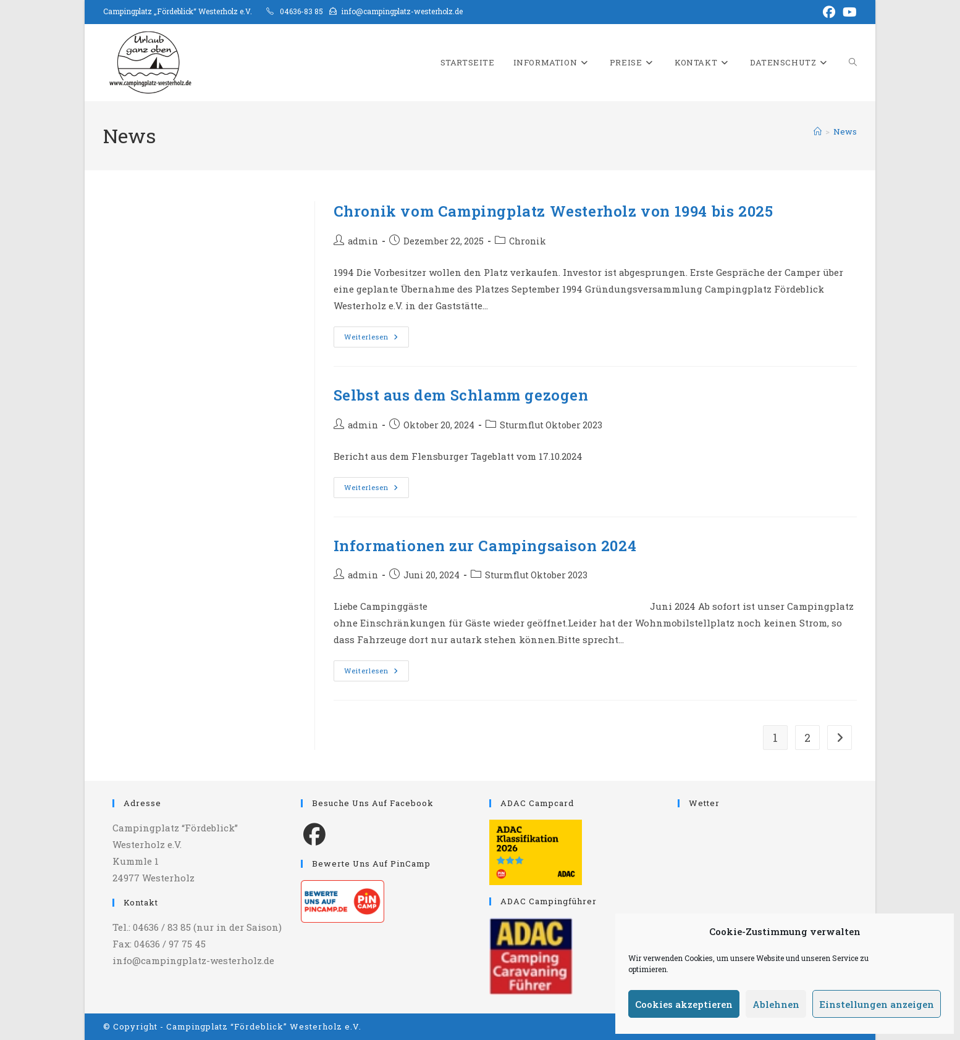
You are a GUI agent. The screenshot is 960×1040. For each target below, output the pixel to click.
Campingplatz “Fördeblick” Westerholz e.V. (263, 1026)
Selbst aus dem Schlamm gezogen (461, 395)
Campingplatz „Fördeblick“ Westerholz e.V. (177, 11)
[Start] (818, 131)
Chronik (527, 241)
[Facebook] (314, 833)
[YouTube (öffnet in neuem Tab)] (848, 12)
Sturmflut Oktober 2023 (551, 425)
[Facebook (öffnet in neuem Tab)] (829, 12)
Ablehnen (775, 1004)
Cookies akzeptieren (684, 1004)
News (845, 131)
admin (363, 241)
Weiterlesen (376, 339)
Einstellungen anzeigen (876, 1004)
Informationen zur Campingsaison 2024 (485, 545)
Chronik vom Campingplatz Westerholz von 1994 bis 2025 (553, 211)
